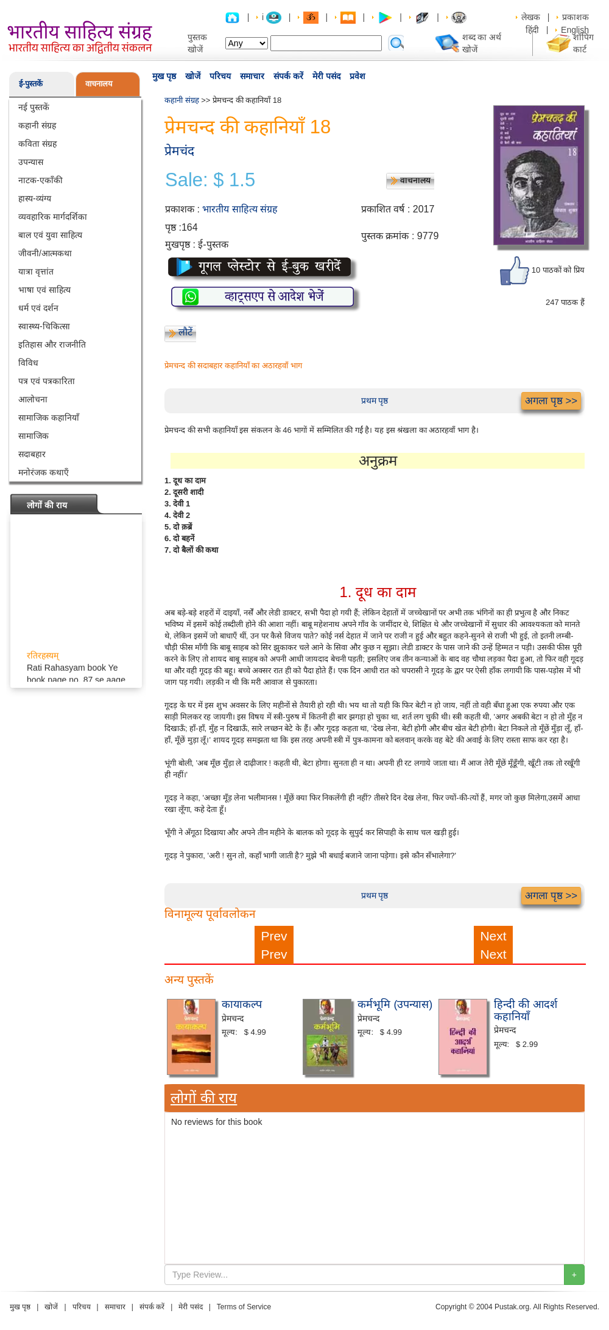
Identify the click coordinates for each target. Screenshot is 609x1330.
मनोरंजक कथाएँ (43, 472)
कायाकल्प (242, 1004)
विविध (28, 363)
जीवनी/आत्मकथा (45, 253)
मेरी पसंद (326, 76)
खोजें (192, 76)
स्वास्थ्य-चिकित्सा (44, 326)
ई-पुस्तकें (31, 83)
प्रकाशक (575, 17)
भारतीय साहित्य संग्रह (240, 209)
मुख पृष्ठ (164, 76)
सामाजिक (33, 436)
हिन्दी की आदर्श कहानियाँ (525, 1010)
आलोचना (33, 399)
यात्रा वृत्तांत (36, 271)
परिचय (220, 76)
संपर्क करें (288, 76)
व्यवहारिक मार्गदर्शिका (52, 217)
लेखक (530, 17)
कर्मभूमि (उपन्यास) (394, 1004)
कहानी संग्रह (37, 125)
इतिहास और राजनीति (52, 344)
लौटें (185, 332)
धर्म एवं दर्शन (38, 308)
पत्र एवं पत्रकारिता (46, 381)
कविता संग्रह (37, 144)
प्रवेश (357, 76)
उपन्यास (30, 162)
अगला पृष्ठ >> (551, 401)
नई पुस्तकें (33, 107)
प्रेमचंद (179, 151)
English (575, 30)
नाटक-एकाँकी (40, 180)
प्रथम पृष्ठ (375, 400)
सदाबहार (32, 454)
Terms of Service (244, 1307)
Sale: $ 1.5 (210, 180)
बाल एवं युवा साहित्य (50, 235)
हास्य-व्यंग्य (34, 198)
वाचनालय (99, 83)
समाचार (252, 76)
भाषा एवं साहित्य (44, 290)
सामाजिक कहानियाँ (48, 417)
